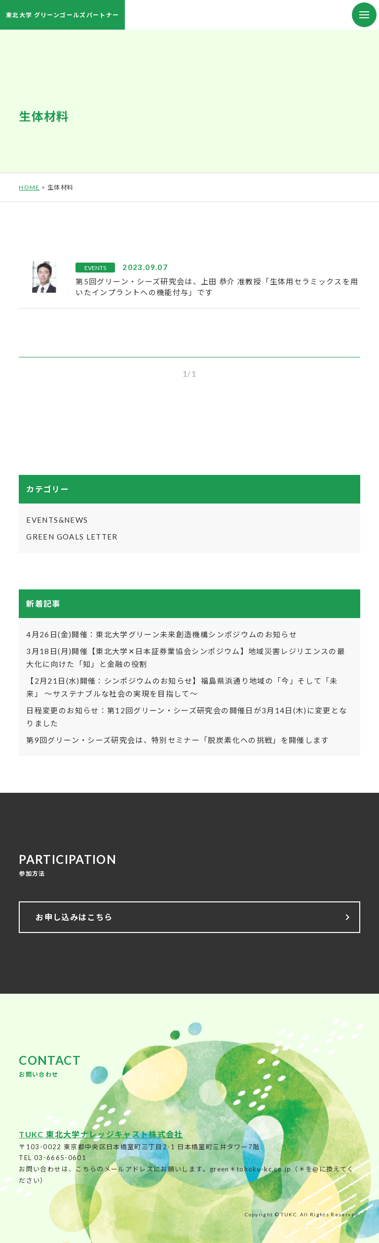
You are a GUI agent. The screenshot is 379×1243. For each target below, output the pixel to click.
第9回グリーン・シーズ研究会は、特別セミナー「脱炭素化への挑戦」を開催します (177, 740)
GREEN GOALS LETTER (71, 536)
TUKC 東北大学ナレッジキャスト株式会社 (101, 1134)
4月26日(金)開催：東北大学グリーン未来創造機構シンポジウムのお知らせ (161, 634)
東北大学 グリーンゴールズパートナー (62, 15)
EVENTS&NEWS (57, 519)
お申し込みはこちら (194, 917)
